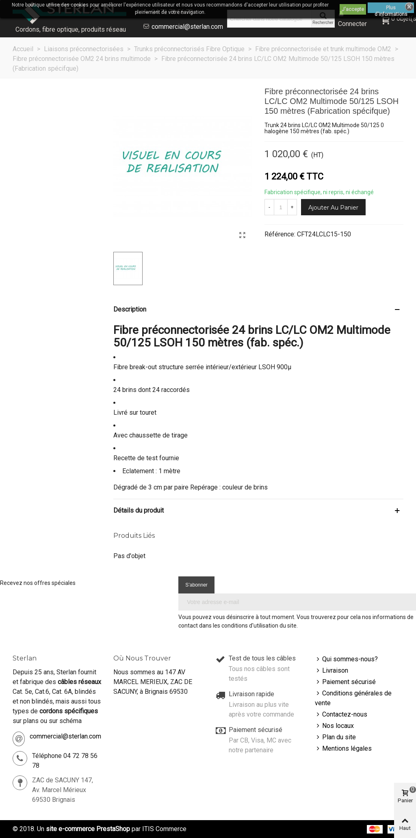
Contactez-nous (341, 714)
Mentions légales (343, 749)
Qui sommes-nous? (346, 659)
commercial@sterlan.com (187, 26)
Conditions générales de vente (353, 698)
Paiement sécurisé (345, 682)
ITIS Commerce (164, 829)
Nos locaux (334, 726)
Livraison (331, 671)
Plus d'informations (391, 9)
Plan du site (335, 737)
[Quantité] (281, 207)
